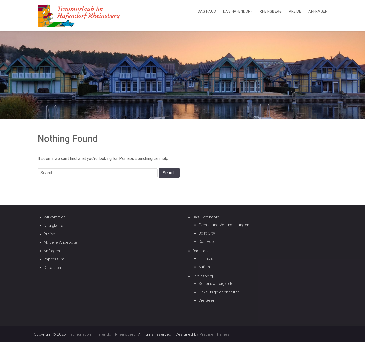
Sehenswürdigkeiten (217, 284)
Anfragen (317, 11)
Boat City (207, 233)
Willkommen (55, 217)
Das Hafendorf (237, 11)
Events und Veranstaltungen (224, 225)
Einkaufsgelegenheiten (219, 292)
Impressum (54, 259)
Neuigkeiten (54, 226)
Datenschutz (55, 268)
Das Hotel (207, 242)
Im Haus (206, 259)
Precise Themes (215, 335)
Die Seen (207, 301)
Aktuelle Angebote (60, 243)
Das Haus (207, 11)
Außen (204, 267)
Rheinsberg (271, 11)
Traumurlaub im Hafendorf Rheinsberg (101, 335)
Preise (295, 11)
